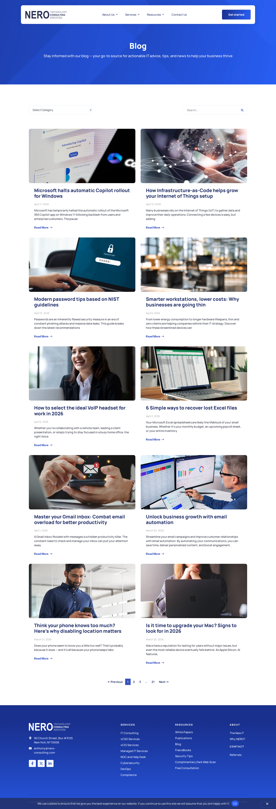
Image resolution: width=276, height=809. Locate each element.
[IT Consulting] (148, 733)
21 (153, 681)
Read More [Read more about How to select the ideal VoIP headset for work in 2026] (41, 445)
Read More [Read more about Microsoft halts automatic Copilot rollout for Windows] (41, 227)
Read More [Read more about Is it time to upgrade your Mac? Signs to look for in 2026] (153, 662)
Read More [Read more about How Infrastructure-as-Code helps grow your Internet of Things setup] (153, 227)
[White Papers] (202, 732)
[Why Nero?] (238, 739)
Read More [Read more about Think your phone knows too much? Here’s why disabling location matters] (41, 658)
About (235, 724)
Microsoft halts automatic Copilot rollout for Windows (82, 193)
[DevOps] (148, 769)
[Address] (52, 740)
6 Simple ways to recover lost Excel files (191, 407)
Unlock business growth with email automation (186, 519)
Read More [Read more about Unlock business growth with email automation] (153, 554)
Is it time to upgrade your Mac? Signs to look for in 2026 (191, 628)
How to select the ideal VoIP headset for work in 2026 (80, 410)
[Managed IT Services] (148, 751)
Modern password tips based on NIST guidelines (76, 302)
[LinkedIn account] (50, 763)
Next (163, 682)
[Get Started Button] (236, 15)
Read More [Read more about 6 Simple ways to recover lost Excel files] (153, 439)
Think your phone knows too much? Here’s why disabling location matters (77, 628)
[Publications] (202, 738)
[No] (267, 804)
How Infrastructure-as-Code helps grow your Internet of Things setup (192, 193)
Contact (237, 746)
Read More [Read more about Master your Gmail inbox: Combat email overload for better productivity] (41, 554)
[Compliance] (148, 775)
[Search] (242, 110)
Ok (235, 803)
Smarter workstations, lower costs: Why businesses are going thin (192, 302)
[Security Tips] (202, 756)
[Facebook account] (32, 763)
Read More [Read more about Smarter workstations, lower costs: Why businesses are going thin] (153, 336)
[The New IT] (238, 733)
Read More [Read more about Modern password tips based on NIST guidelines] (41, 336)
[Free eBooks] (202, 750)
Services (128, 724)
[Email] (52, 750)
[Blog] (202, 744)
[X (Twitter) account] (41, 763)
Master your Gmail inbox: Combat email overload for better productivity (79, 519)
